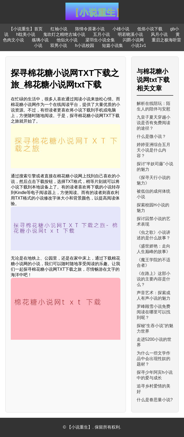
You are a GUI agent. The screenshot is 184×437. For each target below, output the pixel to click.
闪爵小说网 (133, 40)
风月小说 (159, 34)
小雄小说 (121, 29)
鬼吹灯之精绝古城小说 (64, 34)
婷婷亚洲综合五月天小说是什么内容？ (153, 150)
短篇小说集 (112, 45)
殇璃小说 (40, 40)
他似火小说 (67, 40)
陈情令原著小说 (90, 29)
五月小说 (101, 34)
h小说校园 (84, 45)
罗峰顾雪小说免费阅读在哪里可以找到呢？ (153, 312)
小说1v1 (138, 45)
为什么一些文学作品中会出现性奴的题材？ (153, 358)
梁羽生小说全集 (100, 40)
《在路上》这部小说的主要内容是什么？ (153, 279)
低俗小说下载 (149, 29)
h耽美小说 (25, 34)
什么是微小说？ (151, 136)
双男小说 (58, 45)
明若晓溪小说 (130, 34)
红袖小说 (58, 29)
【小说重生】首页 (26, 29)
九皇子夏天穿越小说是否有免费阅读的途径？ (153, 122)
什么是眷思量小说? (155, 399)
